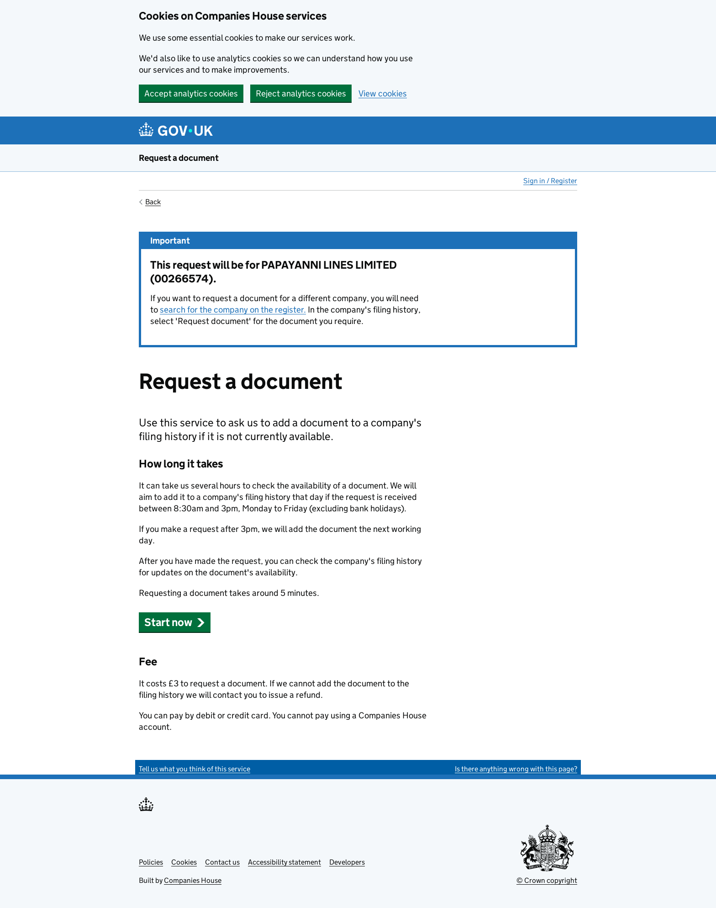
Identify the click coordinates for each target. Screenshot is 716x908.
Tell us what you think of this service (194, 769)
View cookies (382, 93)
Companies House (192, 880)
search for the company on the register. (233, 309)
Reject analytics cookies (301, 93)
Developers (347, 862)
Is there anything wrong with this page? (516, 769)
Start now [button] (174, 622)
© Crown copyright (546, 880)
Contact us (222, 862)
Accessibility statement (284, 862)
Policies (151, 862)
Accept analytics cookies (191, 93)
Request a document (179, 158)
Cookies (184, 862)
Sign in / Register (550, 180)
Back (153, 201)
